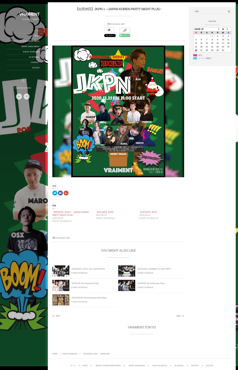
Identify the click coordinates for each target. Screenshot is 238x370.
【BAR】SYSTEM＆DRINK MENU (25, 41)
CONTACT (35, 62)
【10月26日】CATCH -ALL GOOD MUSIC (88, 270)
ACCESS (35, 68)
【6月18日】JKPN (104, 212)
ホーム (36, 30)
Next (180, 316)
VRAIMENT (29, 14)
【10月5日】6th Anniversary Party (85, 285)
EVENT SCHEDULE (31, 52)
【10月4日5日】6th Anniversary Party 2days (89, 299)
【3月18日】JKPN (148, 212)
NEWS (36, 36)
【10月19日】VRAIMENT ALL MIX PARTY (154, 270)
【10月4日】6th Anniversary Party (150, 285)
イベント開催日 (205, 58)
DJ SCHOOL (34, 57)
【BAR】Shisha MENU (30, 46)
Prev (56, 316)
